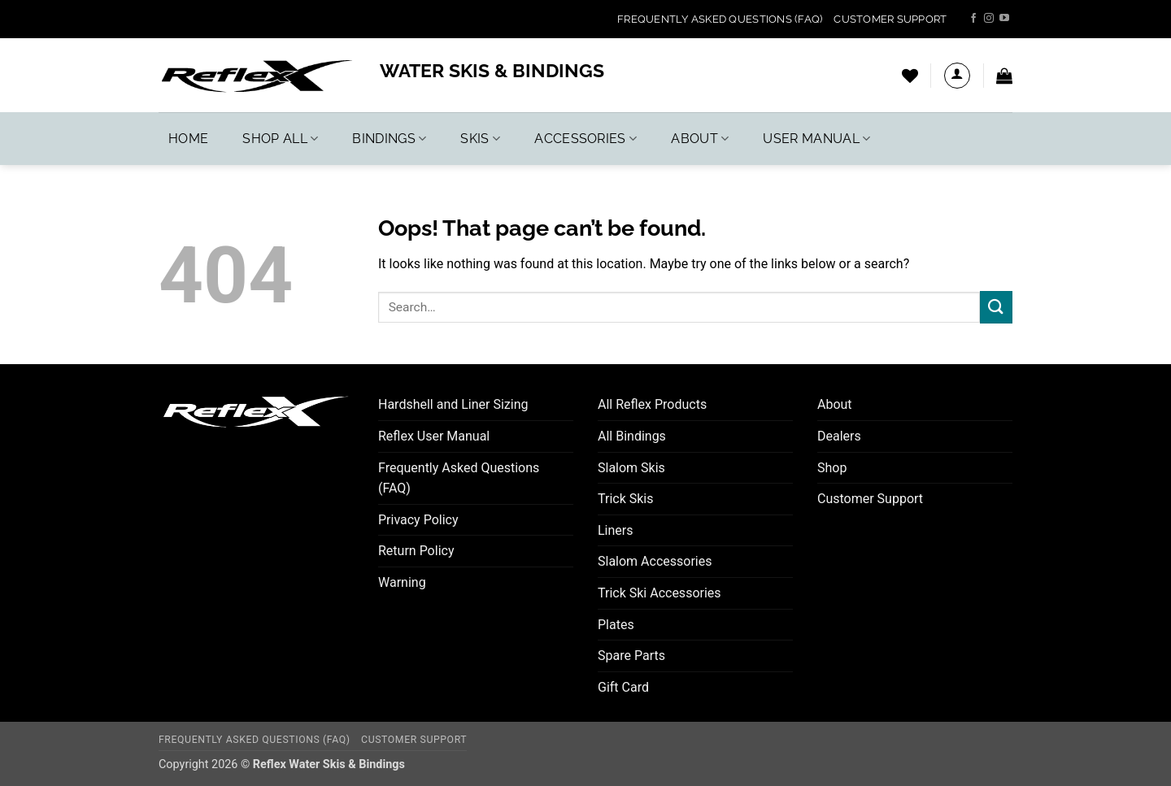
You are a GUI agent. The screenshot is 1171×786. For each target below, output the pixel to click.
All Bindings (632, 436)
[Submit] (996, 307)
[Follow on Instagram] (989, 18)
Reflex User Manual (434, 436)
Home (188, 138)
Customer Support (890, 19)
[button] (957, 76)
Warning (402, 582)
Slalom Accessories (655, 561)
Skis (480, 138)
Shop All (280, 138)
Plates (616, 624)
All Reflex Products (652, 404)
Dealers (839, 436)
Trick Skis (625, 498)
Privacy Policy (418, 520)
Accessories (585, 138)
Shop (832, 468)
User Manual (816, 138)
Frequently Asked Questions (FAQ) (719, 19)
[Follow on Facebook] (973, 18)
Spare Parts (631, 655)
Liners (615, 530)
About (700, 138)
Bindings (389, 138)
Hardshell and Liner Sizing (453, 404)
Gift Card (623, 687)
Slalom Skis (631, 468)
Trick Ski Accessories (659, 593)
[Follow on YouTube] (1004, 18)
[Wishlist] (910, 75)
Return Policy (416, 550)
